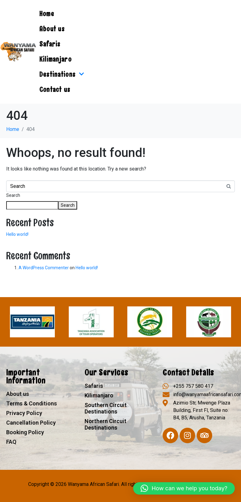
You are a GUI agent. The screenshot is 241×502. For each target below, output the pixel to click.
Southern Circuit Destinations (106, 408)
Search (13, 195)
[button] (184, 488)
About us (52, 28)
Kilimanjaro (55, 59)
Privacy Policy (24, 413)
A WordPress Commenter (44, 267)
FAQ (11, 442)
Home (46, 13)
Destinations (62, 74)
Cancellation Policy (31, 422)
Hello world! (17, 234)
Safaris (50, 44)
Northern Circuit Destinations (105, 424)
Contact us (55, 89)
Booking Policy (25, 432)
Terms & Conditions (31, 403)
